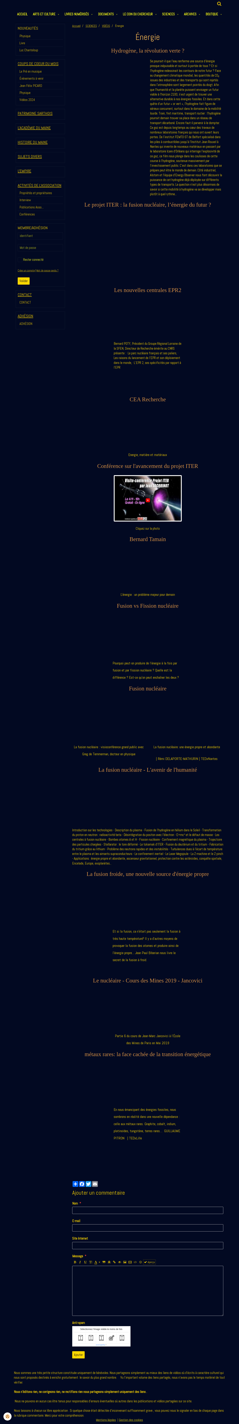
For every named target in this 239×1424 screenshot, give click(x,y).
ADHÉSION (25, 324)
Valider (23, 281)
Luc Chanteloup (28, 50)
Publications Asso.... (31, 207)
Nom (75, 1203)
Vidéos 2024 (27, 100)
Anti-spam (78, 1323)
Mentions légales (106, 1420)
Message (77, 1256)
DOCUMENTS (106, 14)
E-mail (76, 1221)
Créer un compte (26, 270)
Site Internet (80, 1238)
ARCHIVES (190, 14)
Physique (25, 36)
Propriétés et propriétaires (35, 193)
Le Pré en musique (30, 71)
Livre (22, 43)
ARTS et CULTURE (44, 14)
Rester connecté (31, 259)
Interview (25, 200)
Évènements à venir (31, 78)
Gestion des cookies (131, 1420)
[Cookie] (8, 1416)
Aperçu (149, 1262)
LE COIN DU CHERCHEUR (138, 14)
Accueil (76, 26)
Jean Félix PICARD (30, 86)
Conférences (27, 214)
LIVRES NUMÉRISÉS (77, 14)
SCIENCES (168, 14)
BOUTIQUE (212, 14)
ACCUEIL (22, 14)
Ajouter (78, 1355)
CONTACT (25, 302)
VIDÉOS (106, 26)
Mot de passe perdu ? (47, 270)
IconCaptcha (100, 1345)
